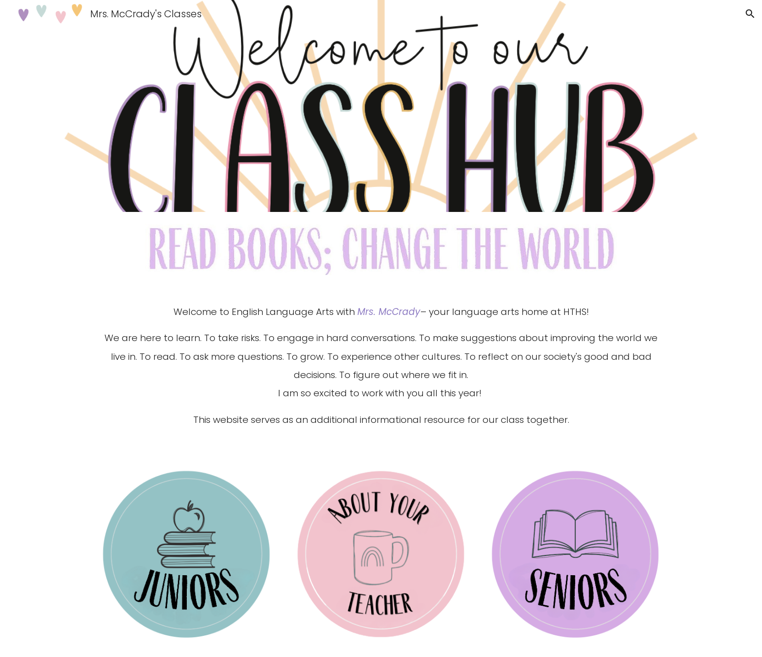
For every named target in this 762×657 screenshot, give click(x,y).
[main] (381, 370)
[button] (750, 14)
